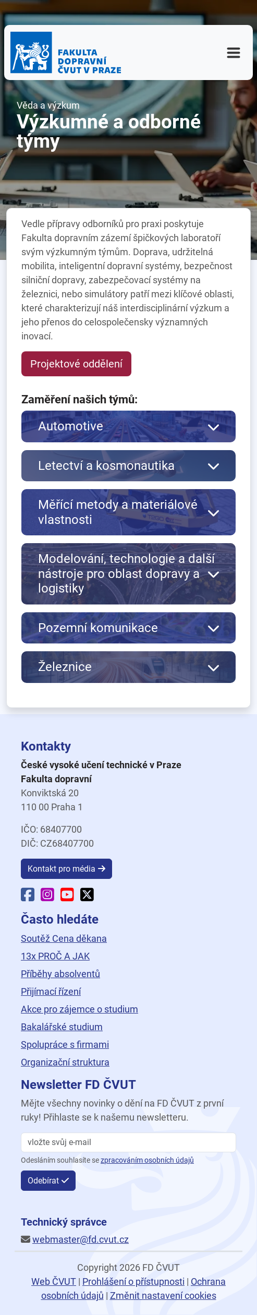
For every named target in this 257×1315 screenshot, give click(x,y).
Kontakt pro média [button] (61, 869)
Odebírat (43, 1181)
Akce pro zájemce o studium (79, 1009)
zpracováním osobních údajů (147, 1160)
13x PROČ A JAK (55, 956)
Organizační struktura (65, 1062)
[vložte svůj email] (128, 1142)
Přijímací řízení (51, 991)
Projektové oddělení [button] (76, 364)
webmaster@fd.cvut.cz (80, 1239)
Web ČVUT (53, 1281)
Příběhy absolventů (60, 973)
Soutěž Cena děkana (64, 938)
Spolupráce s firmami (65, 1044)
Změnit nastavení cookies (163, 1295)
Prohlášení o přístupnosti (133, 1281)
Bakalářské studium (62, 1026)
